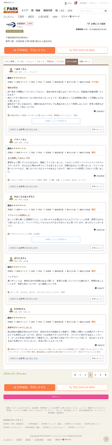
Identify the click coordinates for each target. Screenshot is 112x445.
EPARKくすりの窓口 (73, 424)
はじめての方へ (24, 408)
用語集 (9, 410)
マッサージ (9, 16)
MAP (30, 23)
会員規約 (35, 408)
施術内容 (47, 10)
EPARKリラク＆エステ (11, 10)
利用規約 (43, 408)
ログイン (93, 3)
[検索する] (105, 11)
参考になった (97, 129)
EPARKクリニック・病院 (51, 424)
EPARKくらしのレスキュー (54, 427)
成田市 (31, 16)
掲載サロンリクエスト (96, 408)
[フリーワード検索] (90, 10)
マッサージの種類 (20, 410)
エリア (24, 10)
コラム (75, 408)
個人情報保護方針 (86, 410)
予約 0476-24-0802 (82, 50)
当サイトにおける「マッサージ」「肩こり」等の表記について (53, 410)
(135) (72, 62)
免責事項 (59, 413)
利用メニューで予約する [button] (56, 121)
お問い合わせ (66, 408)
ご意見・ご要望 (63, 10)
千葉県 (21, 16)
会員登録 (83, 3)
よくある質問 (54, 408)
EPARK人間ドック (92, 424)
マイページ (104, 3)
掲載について (11, 408)
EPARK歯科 (33, 424)
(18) (50, 62)
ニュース (82, 408)
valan (55, 16)
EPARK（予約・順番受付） (14, 424)
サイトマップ (99, 410)
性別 (69, 3)
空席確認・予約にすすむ (30, 50)
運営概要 (51, 413)
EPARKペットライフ (76, 427)
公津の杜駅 (43, 16)
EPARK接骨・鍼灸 (32, 427)
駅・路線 (35, 10)
